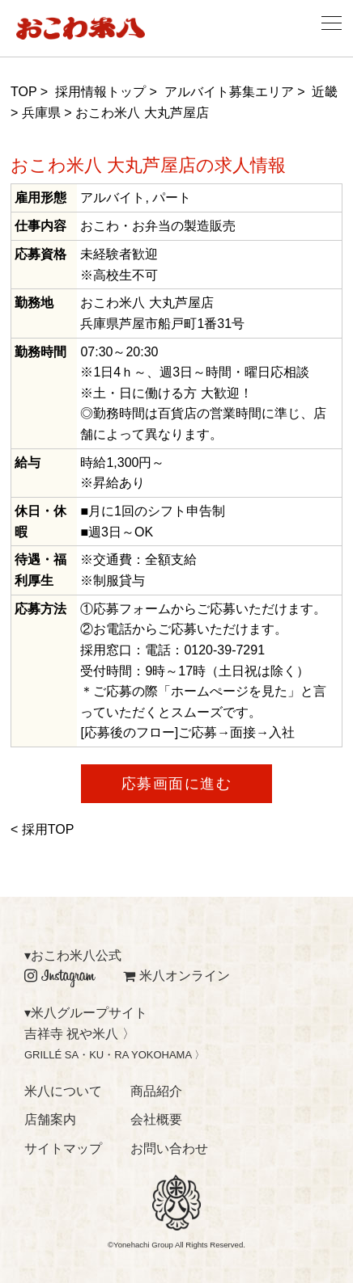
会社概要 (156, 1119)
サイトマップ (63, 1148)
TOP (23, 92)
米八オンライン (176, 975)
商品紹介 (156, 1091)
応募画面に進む (176, 784)
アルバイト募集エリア (229, 92)
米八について (63, 1091)
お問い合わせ (169, 1148)
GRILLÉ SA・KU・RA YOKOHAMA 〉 (114, 1055)
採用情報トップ (100, 92)
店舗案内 (50, 1119)
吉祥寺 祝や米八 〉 (79, 1034)
